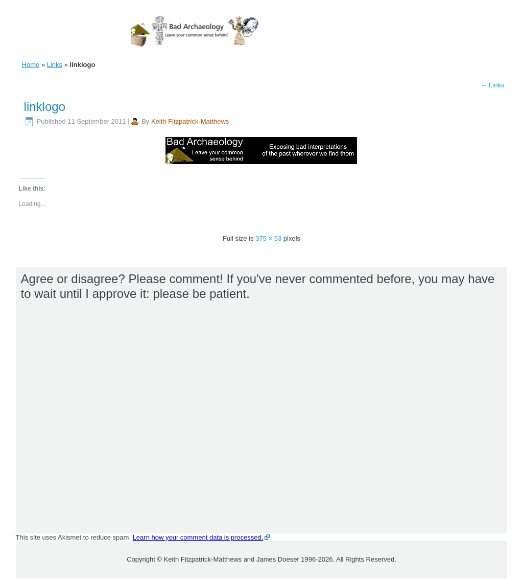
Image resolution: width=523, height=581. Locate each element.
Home (31, 64)
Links (54, 64)
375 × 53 (268, 238)
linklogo (44, 106)
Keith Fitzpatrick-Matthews (190, 121)
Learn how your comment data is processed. (198, 537)
